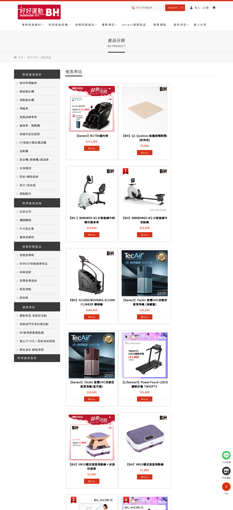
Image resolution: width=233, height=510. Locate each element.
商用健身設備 (58, 24)
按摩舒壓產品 (85, 24)
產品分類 (32, 57)
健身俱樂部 (27, 237)
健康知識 (21, 453)
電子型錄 (93, 440)
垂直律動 (25, 289)
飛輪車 (24, 108)
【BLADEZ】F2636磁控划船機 (141, 382)
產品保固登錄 (60, 446)
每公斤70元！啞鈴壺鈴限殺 (37, 341)
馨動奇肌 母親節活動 (33, 315)
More (90, 148)
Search (173, 7)
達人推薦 (21, 440)
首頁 (20, 57)
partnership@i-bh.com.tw (181, 487)
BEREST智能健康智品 (34, 263)
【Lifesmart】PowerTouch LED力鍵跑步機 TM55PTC (141, 302)
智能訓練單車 (28, 117)
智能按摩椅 (27, 255)
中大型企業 (27, 228)
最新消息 (180, 24)
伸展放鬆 (25, 272)
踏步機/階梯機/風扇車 (34, 159)
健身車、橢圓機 (30, 125)
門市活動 (21, 446)
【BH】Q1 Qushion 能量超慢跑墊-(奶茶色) (141, 138)
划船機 (24, 151)
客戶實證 (21, 434)
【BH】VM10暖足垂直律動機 (91, 382)
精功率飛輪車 (28, 83)
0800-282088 (172, 497)
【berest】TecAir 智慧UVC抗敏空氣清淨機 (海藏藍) (192, 220)
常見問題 (57, 434)
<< (127, 413)
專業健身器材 (31, 24)
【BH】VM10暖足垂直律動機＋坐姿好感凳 (192, 302)
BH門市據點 (59, 453)
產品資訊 (57, 428)
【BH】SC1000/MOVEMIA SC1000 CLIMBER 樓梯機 (141, 220)
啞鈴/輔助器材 (29, 176)
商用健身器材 (27, 358)
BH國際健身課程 (98, 428)
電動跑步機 (27, 100)
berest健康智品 (134, 24)
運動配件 (25, 194)
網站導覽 (40, 475)
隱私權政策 (23, 475)
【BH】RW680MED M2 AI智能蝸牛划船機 (90, 220)
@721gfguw (193, 468)
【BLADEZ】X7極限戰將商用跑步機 (192, 384)
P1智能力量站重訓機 (33, 142)
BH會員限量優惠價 (32, 332)
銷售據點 (159, 24)
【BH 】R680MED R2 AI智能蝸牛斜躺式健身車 (192, 138)
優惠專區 (108, 24)
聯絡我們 (57, 440)
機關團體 (25, 220)
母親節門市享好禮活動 (34, 324)
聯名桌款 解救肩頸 (32, 349)
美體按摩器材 (28, 280)
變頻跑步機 (27, 91)
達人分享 (200, 24)
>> (175, 413)
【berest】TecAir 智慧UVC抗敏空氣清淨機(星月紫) (90, 302)
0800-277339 (189, 477)
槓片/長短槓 (28, 185)
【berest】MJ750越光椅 (90, 136)
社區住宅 (25, 211)
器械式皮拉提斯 (30, 134)
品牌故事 (21, 428)
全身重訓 (25, 168)
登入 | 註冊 (199, 8)
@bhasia (178, 507)
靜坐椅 (24, 297)
